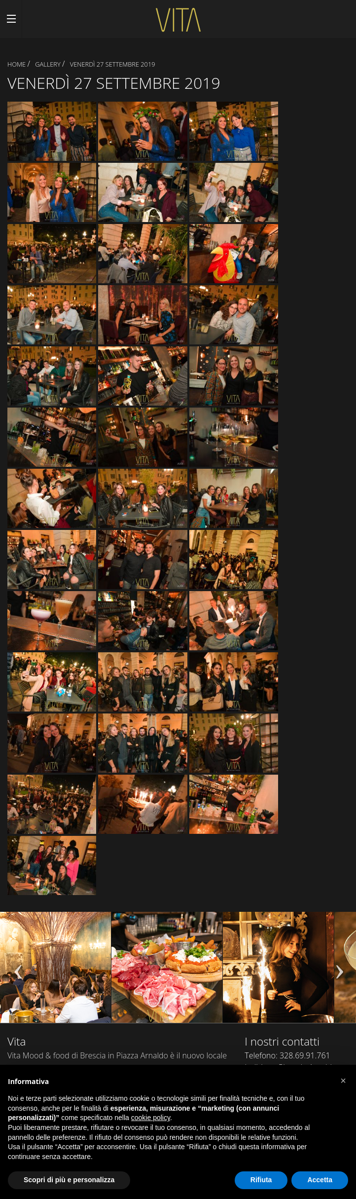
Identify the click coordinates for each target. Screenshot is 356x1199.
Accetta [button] (319, 1180)
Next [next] (339, 972)
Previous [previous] (17, 972)
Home (16, 64)
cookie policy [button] (150, 1118)
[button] (343, 1080)
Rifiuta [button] (261, 1180)
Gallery (48, 64)
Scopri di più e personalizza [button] (69, 1180)
